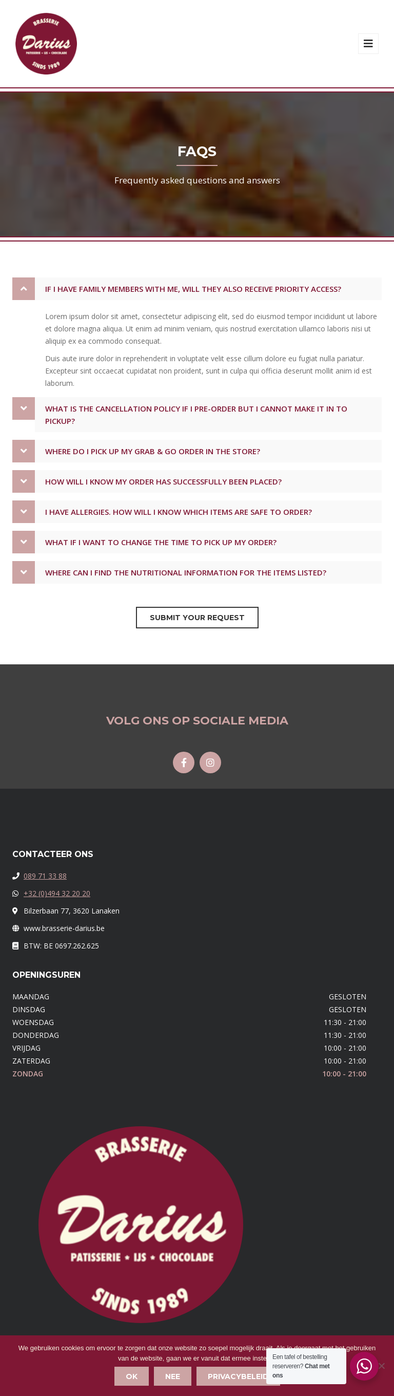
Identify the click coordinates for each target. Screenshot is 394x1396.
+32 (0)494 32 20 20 (57, 893)
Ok (131, 1376)
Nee (172, 1376)
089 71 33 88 (45, 876)
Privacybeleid (238, 1376)
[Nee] (381, 1366)
